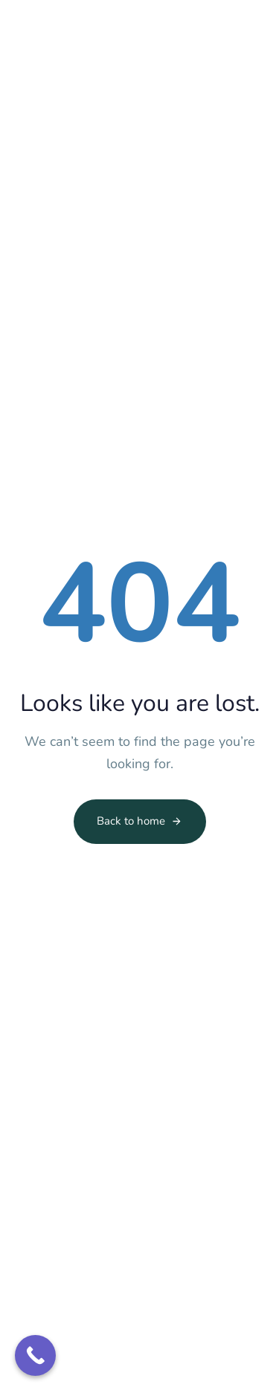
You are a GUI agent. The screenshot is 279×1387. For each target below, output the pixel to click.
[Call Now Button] (35, 1355)
